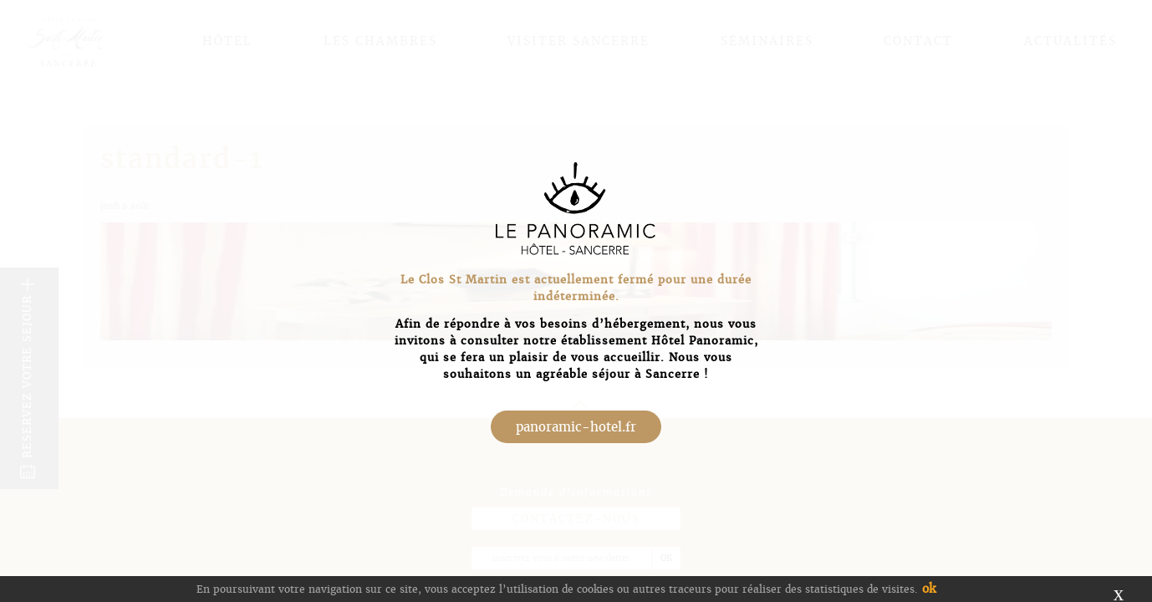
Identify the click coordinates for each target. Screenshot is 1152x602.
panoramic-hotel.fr (576, 427)
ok (928, 588)
